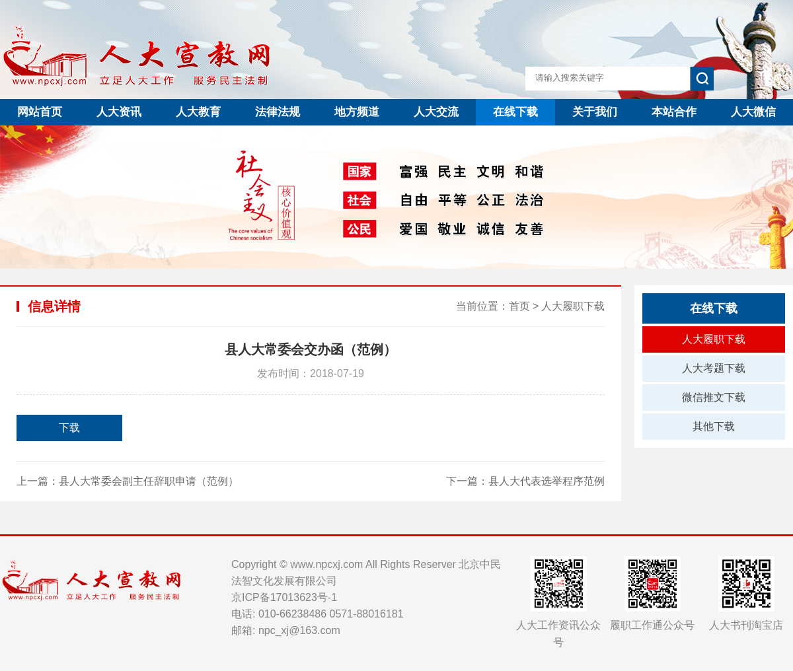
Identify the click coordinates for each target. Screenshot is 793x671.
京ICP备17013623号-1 (284, 597)
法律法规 (277, 112)
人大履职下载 (573, 306)
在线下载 (515, 112)
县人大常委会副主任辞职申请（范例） (149, 481)
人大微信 (753, 112)
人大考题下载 (713, 368)
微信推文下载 (713, 397)
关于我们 (594, 112)
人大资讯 (118, 112)
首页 (519, 306)
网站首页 (39, 112)
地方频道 (356, 112)
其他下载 (714, 426)
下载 (69, 427)
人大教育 (198, 112)
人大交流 (436, 112)
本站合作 (674, 112)
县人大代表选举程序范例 (546, 481)
